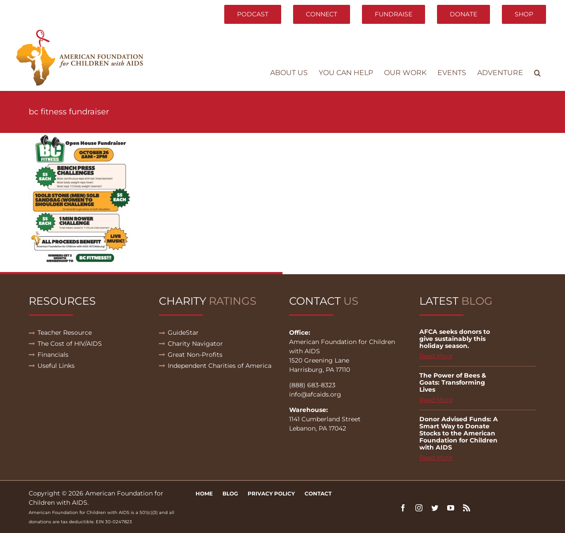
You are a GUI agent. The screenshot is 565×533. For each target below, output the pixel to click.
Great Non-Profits (195, 355)
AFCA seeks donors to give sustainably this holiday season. (454, 338)
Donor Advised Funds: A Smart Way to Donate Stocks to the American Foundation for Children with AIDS (458, 433)
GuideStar (183, 332)
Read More (435, 356)
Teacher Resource (65, 332)
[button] (537, 73)
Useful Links (56, 366)
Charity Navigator (195, 344)
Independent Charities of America (219, 366)
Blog (230, 493)
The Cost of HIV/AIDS (70, 344)
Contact (318, 493)
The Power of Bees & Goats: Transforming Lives (452, 382)
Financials (53, 355)
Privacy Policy (271, 493)
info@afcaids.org (315, 394)
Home (204, 493)
